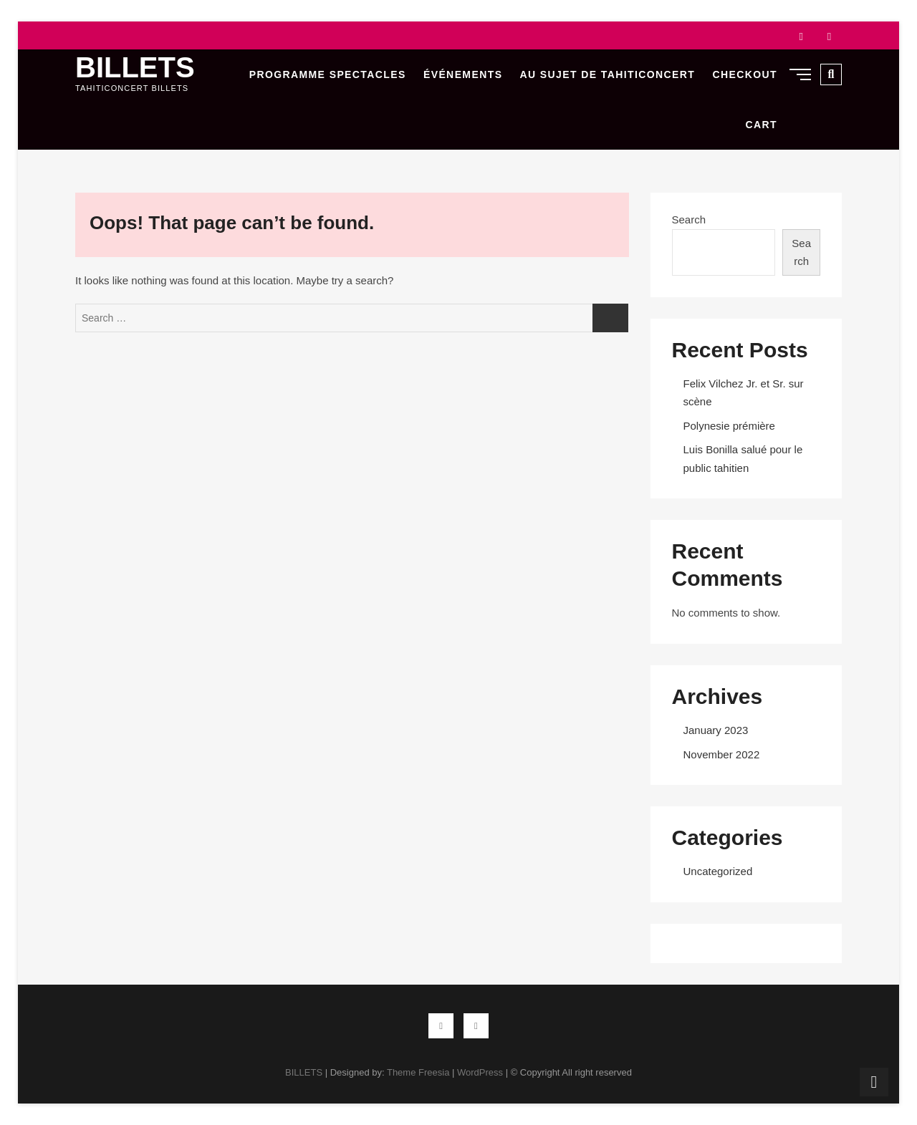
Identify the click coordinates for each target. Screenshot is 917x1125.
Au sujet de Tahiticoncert (608, 74)
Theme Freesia (418, 1072)
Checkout (744, 74)
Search (689, 219)
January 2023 (716, 730)
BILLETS (135, 67)
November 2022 (721, 754)
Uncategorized (718, 871)
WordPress (480, 1072)
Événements (462, 74)
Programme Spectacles (327, 74)
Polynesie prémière (729, 426)
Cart (761, 124)
